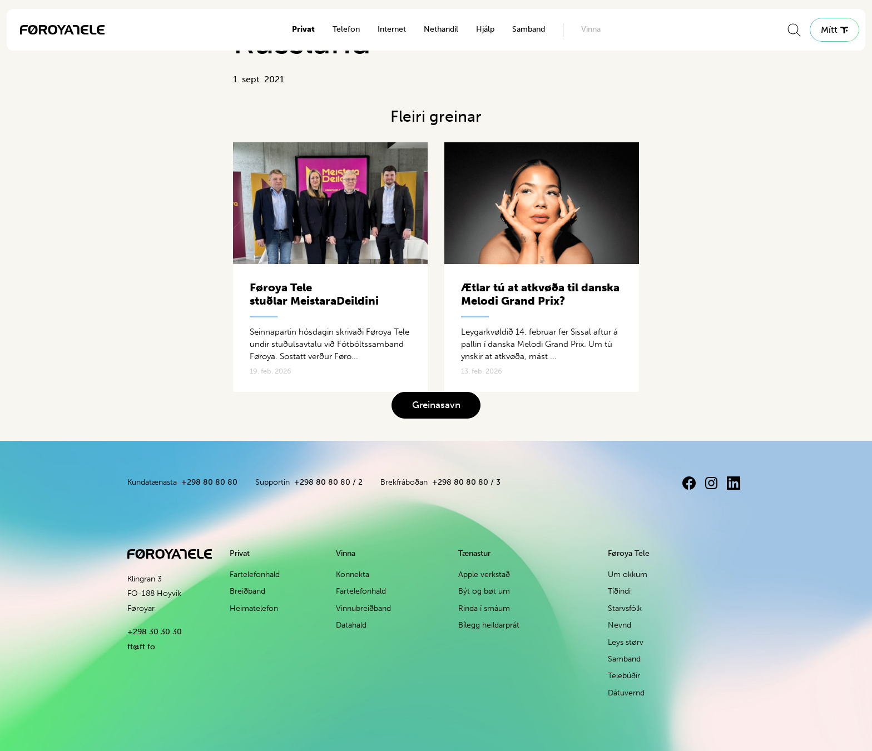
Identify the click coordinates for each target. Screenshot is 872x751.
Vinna (591, 29)
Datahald (351, 625)
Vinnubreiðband (363, 608)
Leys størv (625, 642)
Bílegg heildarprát (488, 625)
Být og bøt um (484, 591)
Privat (303, 29)
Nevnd (619, 625)
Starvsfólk (625, 608)
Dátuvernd (626, 693)
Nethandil (441, 29)
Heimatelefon (254, 608)
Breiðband (247, 591)
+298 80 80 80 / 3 (466, 482)
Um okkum (627, 574)
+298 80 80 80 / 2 (328, 482)
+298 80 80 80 (209, 482)
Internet (392, 29)
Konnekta (352, 574)
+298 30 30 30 (154, 631)
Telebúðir (624, 675)
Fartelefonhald (255, 574)
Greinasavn (436, 404)
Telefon (346, 29)
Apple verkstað (484, 574)
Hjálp (485, 29)
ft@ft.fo (141, 646)
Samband (528, 29)
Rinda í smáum (484, 608)
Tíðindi (619, 591)
